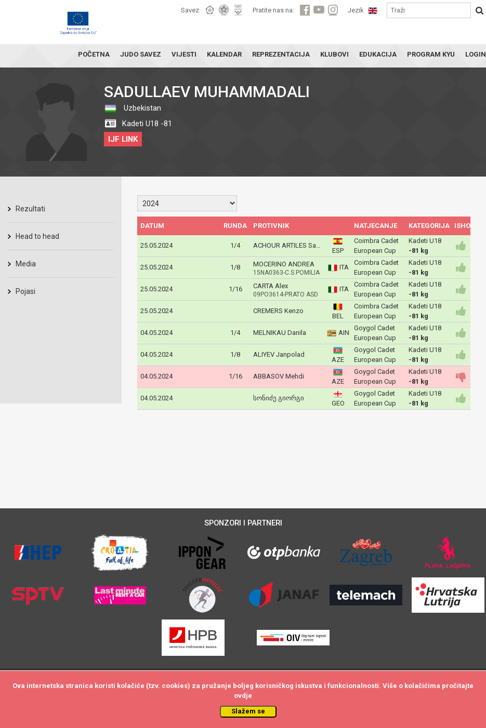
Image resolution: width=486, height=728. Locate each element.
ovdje (243, 695)
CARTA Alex (270, 286)
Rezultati (30, 209)
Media (26, 264)
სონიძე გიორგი (278, 398)
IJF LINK (123, 139)
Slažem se (248, 711)
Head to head (37, 236)
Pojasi (25, 291)
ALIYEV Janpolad (279, 354)
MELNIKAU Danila (279, 332)
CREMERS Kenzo (278, 311)
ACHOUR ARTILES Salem (290, 245)
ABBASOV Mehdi (278, 376)
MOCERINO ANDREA (283, 264)
